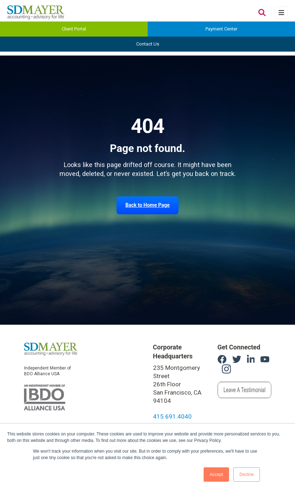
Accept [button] (216, 474)
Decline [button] (246, 474)
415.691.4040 (172, 416)
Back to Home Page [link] (147, 205)
